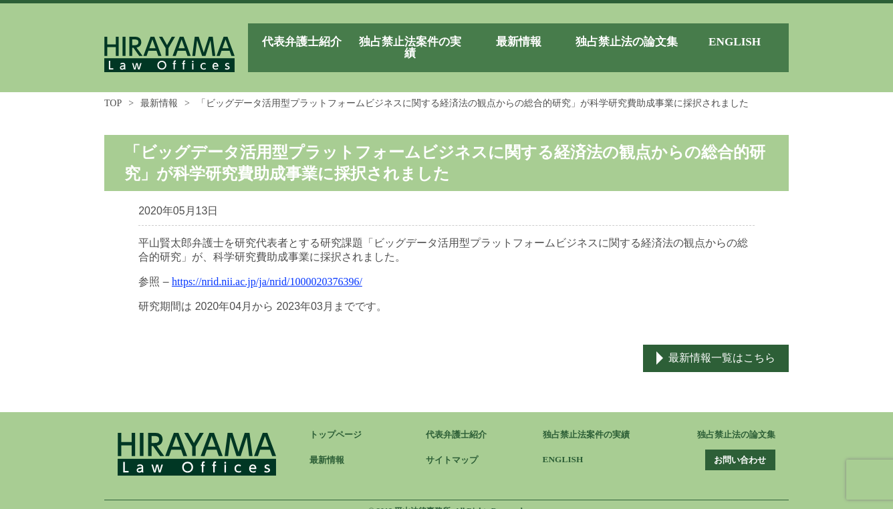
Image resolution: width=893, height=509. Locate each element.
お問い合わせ (734, 447)
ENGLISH (564, 447)
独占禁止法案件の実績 (589, 422)
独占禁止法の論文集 (733, 422)
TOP (113, 90)
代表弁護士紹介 (458, 422)
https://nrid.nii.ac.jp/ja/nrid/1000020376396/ (267, 268)
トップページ (337, 422)
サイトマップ (454, 447)
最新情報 (159, 90)
